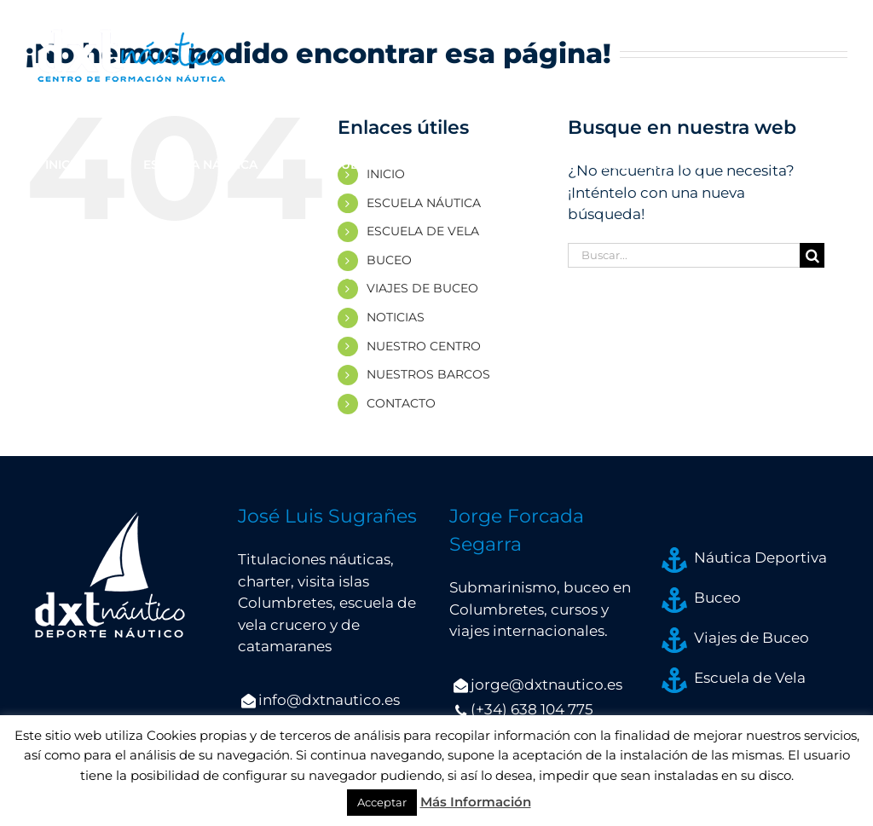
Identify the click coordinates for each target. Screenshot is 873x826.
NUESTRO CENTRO (424, 346)
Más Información (475, 802)
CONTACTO (401, 403)
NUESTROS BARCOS (428, 374)
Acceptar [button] (382, 802)
